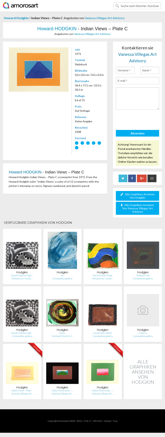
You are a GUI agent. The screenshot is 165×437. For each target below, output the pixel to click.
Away (62, 332)
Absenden (137, 133)
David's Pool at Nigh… (22, 275)
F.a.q (115, 420)
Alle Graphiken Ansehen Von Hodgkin (137, 196)
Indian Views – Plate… (22, 390)
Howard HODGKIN (56, 28)
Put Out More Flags (102, 275)
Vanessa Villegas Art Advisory (105, 18)
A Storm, (143, 332)
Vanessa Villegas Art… (22, 393)
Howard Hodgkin (16, 18)
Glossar (108, 420)
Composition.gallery (62, 278)
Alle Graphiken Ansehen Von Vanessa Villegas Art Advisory (137, 208)
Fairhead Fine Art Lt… (62, 336)
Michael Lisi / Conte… (22, 278)
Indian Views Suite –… (62, 390)
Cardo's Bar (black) (102, 332)
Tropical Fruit (143, 275)
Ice (62, 275)
